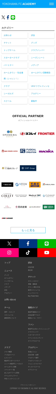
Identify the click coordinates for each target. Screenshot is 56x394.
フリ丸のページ (9, 355)
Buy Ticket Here (33, 296)
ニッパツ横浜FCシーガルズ (13, 364)
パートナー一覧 (9, 370)
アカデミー (36, 93)
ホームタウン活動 (10, 367)
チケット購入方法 (34, 287)
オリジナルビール (34, 341)
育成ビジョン (32, 352)
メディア (35, 65)
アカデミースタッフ (35, 361)
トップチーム (9, 50)
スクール (7, 101)
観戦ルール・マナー (35, 318)
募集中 (34, 101)
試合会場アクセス (34, 315)
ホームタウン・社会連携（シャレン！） (13, 75)
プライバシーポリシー (28, 385)
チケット (7, 43)
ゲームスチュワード (11, 376)
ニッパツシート (33, 293)
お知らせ (7, 35)
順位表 (30, 270)
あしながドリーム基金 (11, 373)
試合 (33, 35)
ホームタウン (8, 278)
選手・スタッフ (9, 312)
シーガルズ (8, 93)
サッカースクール (34, 367)
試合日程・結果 (33, 355)
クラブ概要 (8, 352)
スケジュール (8, 315)
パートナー (8, 65)
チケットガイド (33, 281)
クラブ (7, 86)
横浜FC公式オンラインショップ (38, 329)
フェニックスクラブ (35, 364)
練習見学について (10, 318)
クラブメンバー (38, 50)
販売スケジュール (34, 290)
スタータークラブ (11, 58)
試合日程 (31, 267)
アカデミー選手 (33, 358)
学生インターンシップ (11, 378)
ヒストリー (8, 358)
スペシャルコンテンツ (35, 338)
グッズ (34, 43)
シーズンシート (38, 58)
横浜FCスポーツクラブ (12, 361)
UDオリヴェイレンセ (40, 86)
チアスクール (32, 370)
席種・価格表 (32, 284)
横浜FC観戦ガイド (34, 312)
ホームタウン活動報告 (40, 72)
